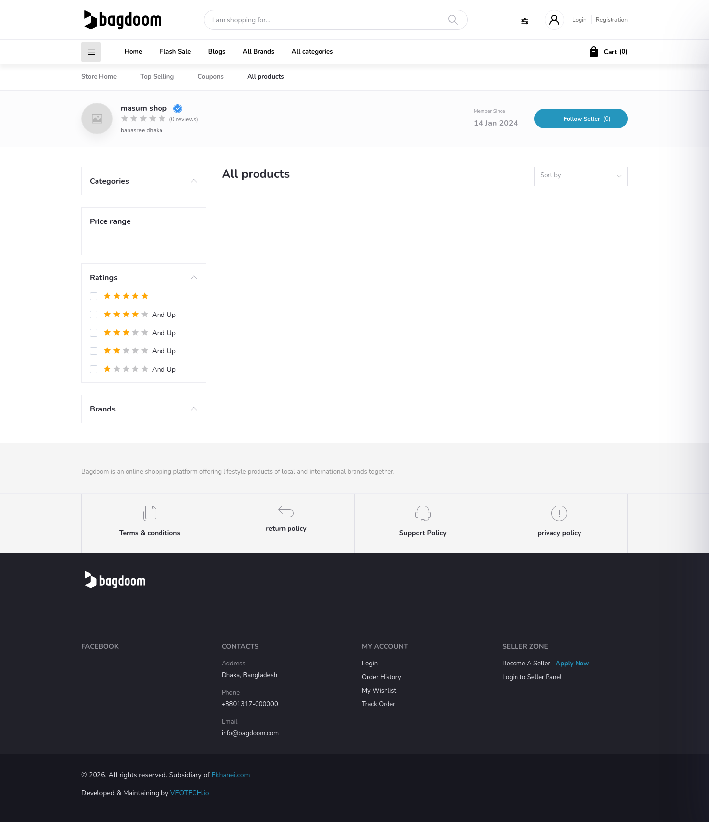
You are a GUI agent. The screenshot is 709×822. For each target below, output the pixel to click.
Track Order (378, 704)
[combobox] (581, 176)
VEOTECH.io (189, 793)
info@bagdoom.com (250, 733)
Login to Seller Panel (532, 677)
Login (579, 20)
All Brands (258, 51)
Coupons (210, 76)
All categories (312, 51)
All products (265, 76)
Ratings (104, 277)
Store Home (99, 76)
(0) (580, 118)
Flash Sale (175, 51)
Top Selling (157, 76)
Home (133, 51)
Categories (109, 181)
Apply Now (572, 663)
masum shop (151, 108)
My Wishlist (379, 690)
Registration (612, 20)
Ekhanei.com (230, 775)
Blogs (217, 51)
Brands (103, 409)
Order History (381, 677)
